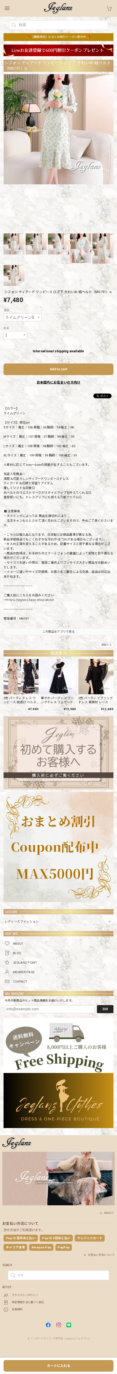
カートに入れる (58, 1366)
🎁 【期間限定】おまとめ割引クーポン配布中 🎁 (58, 37)
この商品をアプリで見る (58, 631)
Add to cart (58, 369)
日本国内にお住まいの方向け (59, 382)
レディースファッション (22, 921)
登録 (105, 1009)
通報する (106, 644)
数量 (6, 328)
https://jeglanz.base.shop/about (30, 600)
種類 (6, 310)
